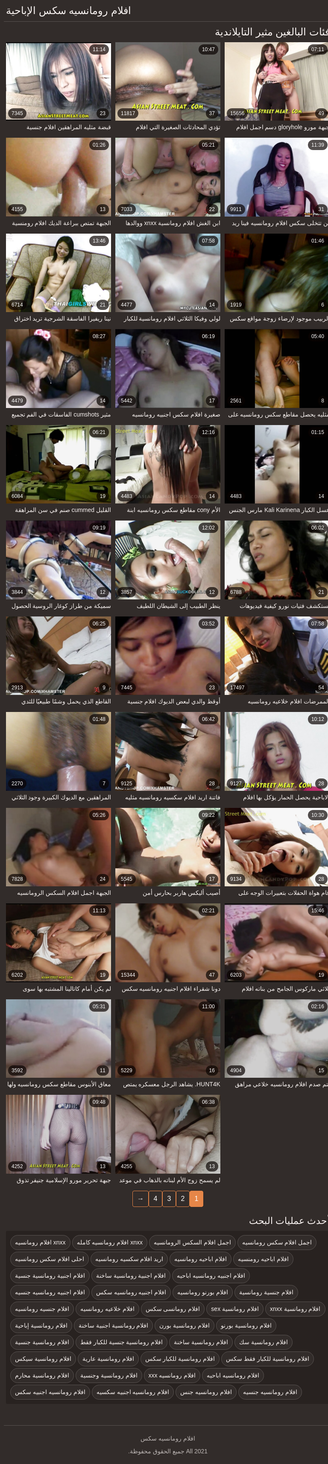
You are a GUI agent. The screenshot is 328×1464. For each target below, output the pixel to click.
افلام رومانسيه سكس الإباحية (64, 10)
